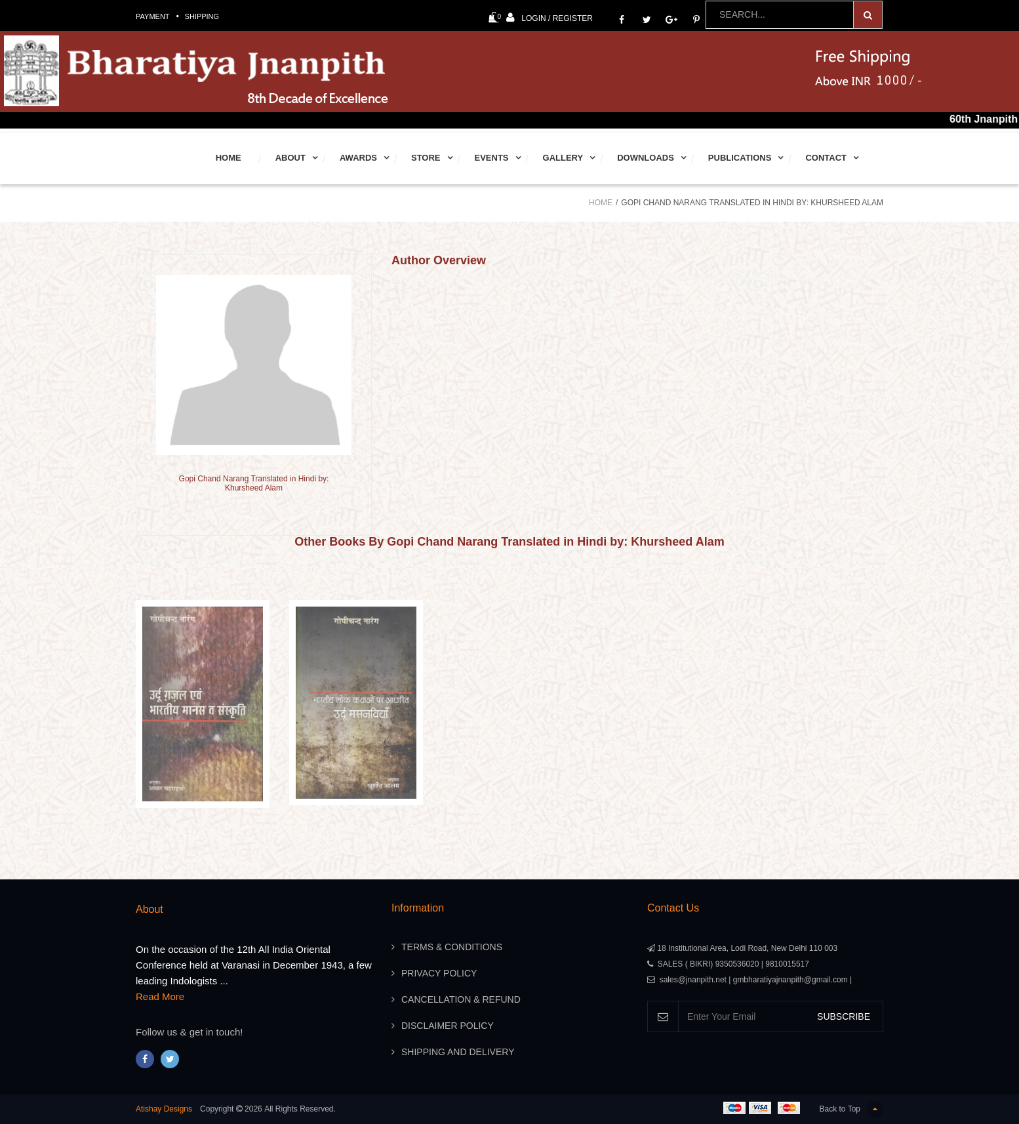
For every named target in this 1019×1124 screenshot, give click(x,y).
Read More (160, 996)
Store (426, 158)
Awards (358, 158)
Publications (740, 158)
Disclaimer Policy (447, 1025)
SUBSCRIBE (843, 1016)
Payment (153, 16)
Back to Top (851, 1109)
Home (228, 158)
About (290, 158)
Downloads (645, 158)
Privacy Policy (439, 973)
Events (492, 158)
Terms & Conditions (451, 947)
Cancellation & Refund (461, 999)
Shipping (202, 16)
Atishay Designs (164, 1109)
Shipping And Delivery (457, 1052)
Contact (826, 158)
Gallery (563, 158)
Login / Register (549, 17)
